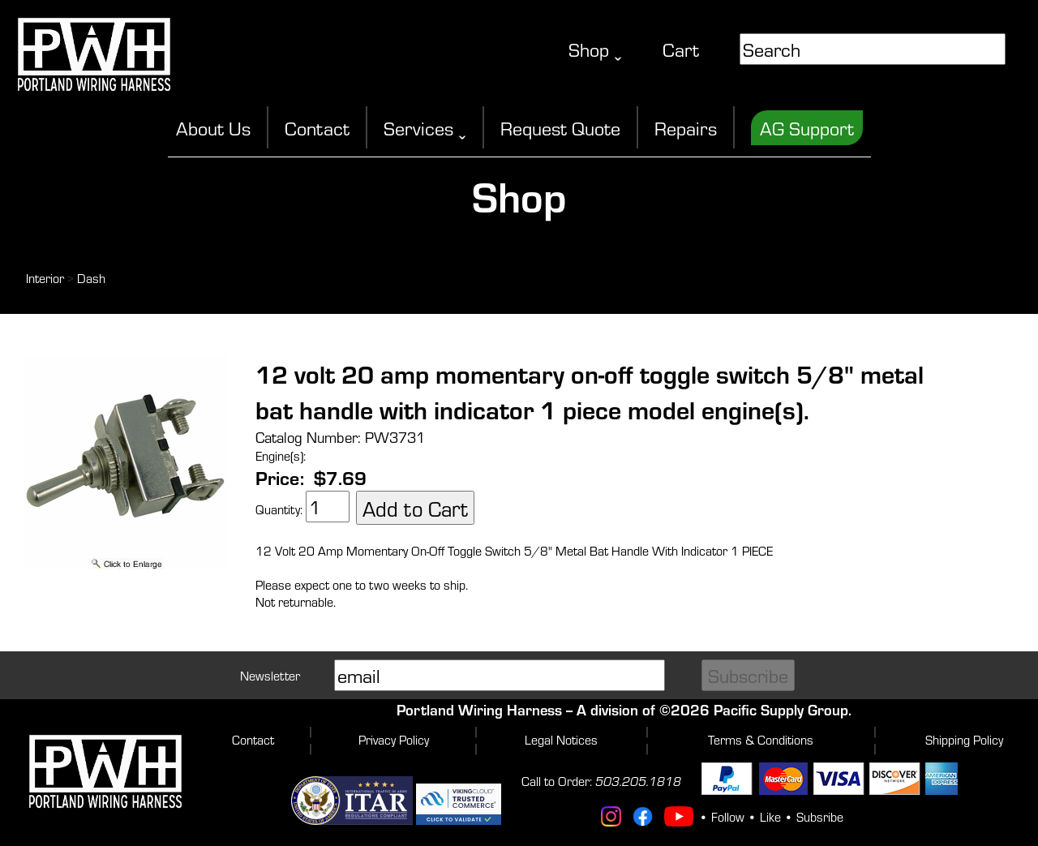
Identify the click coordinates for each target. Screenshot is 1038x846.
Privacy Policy (393, 739)
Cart (681, 49)
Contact (317, 127)
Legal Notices (561, 739)
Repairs (685, 127)
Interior (45, 277)
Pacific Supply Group (781, 709)
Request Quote (560, 127)
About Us (213, 127)
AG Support (807, 127)
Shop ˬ (595, 49)
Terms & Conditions (760, 739)
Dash (91, 277)
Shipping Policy (964, 739)
